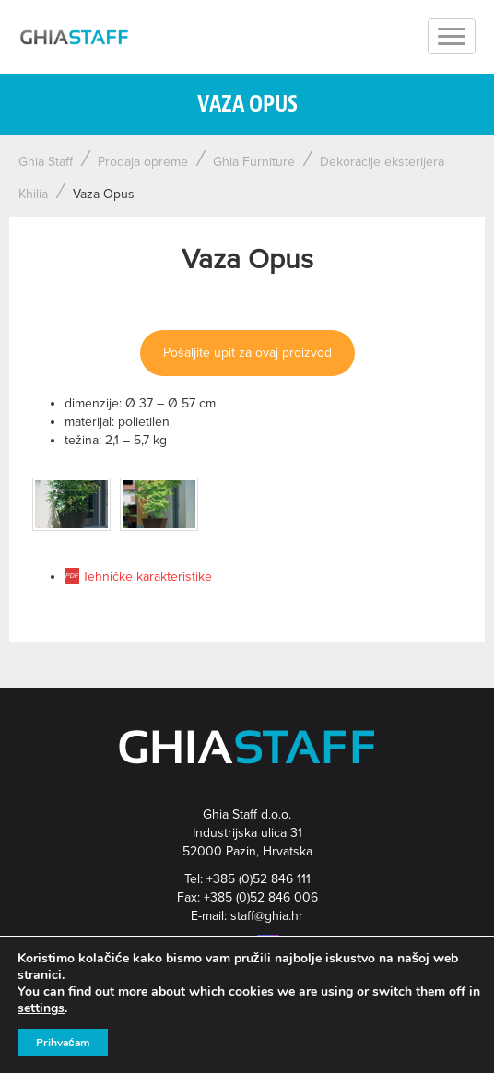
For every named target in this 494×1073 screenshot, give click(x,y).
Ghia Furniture (254, 162)
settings (41, 1008)
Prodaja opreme (143, 162)
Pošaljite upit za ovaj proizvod (247, 352)
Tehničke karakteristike (147, 576)
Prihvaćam (62, 1042)
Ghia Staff (45, 162)
